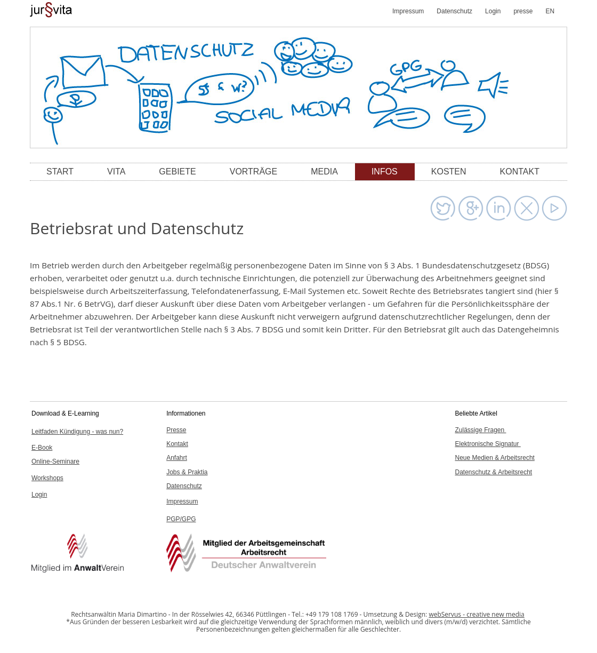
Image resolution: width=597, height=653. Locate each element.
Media (324, 171)
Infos (385, 171)
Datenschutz (454, 11)
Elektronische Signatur (487, 444)
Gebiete (177, 171)
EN (549, 11)
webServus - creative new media (476, 614)
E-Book (41, 447)
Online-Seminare (55, 461)
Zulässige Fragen (480, 430)
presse (523, 11)
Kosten (448, 171)
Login (493, 11)
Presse (176, 430)
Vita (116, 171)
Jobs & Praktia (186, 472)
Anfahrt (176, 457)
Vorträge (254, 171)
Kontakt (519, 171)
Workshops (47, 478)
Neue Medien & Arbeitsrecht (494, 457)
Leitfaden (77, 431)
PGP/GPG (181, 519)
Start (60, 171)
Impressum (408, 11)
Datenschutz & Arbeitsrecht (493, 472)
